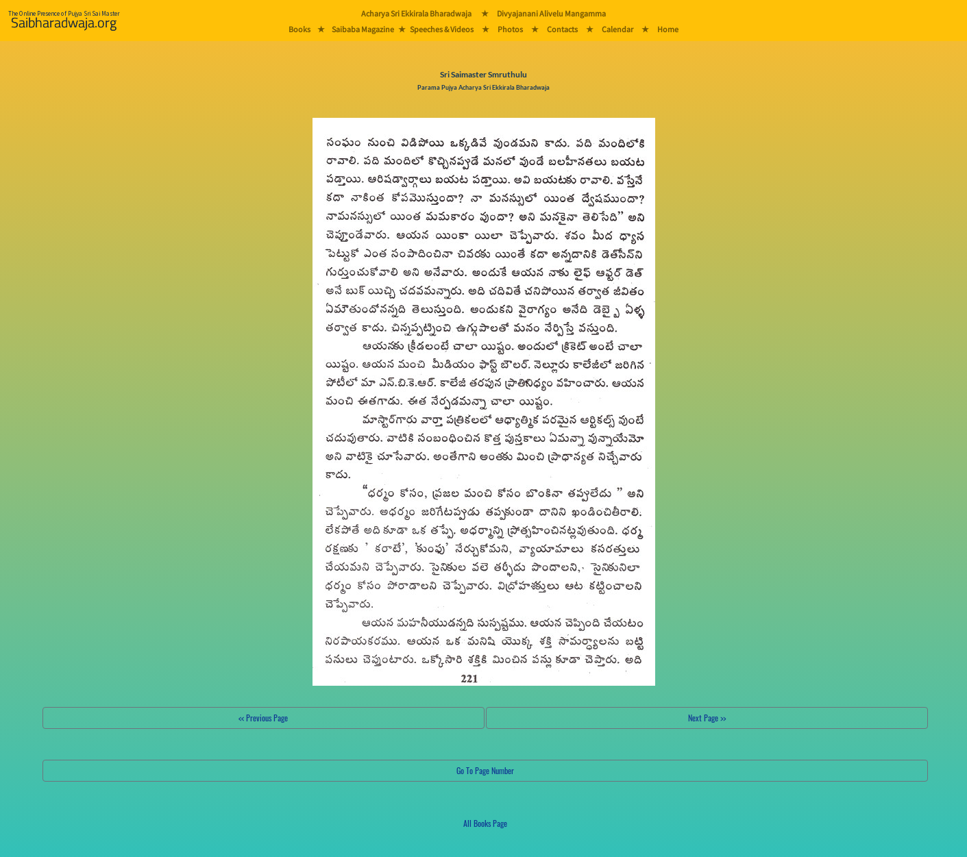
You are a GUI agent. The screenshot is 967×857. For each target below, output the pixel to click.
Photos (510, 29)
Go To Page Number (485, 770)
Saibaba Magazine (363, 29)
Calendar (617, 29)
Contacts (562, 29)
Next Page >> (707, 717)
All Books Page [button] (485, 823)
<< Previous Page (263, 717)
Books (299, 29)
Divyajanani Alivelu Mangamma (551, 13)
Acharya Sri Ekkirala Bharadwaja (416, 13)
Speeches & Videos (442, 29)
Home (667, 29)
